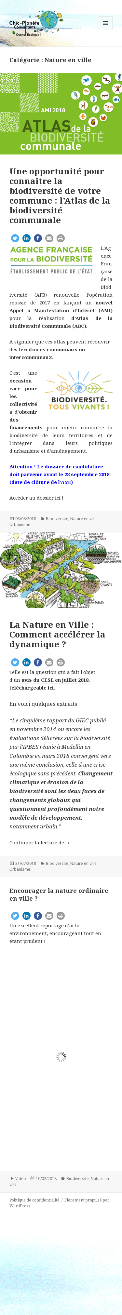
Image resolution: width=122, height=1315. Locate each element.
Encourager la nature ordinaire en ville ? (58, 894)
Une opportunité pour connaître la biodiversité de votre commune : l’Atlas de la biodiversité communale (59, 195)
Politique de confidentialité (34, 1200)
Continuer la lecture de (40, 842)
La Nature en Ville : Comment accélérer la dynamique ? (57, 634)
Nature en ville (83, 518)
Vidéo (20, 1178)
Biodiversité (57, 518)
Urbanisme (19, 524)
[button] (15, 238)
